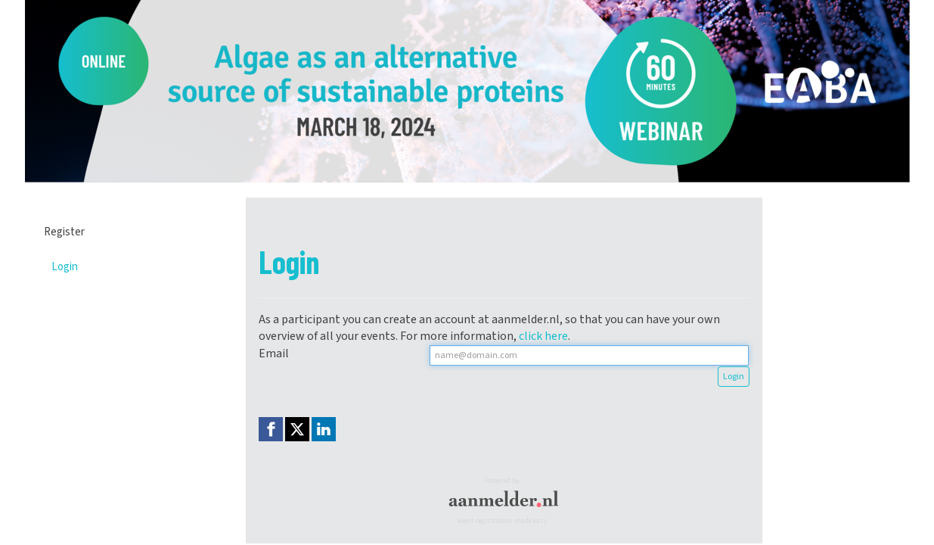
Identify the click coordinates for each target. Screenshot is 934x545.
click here (543, 336)
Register (64, 232)
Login (64, 267)
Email (274, 353)
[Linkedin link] (324, 429)
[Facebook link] (271, 429)
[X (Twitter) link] (297, 429)
